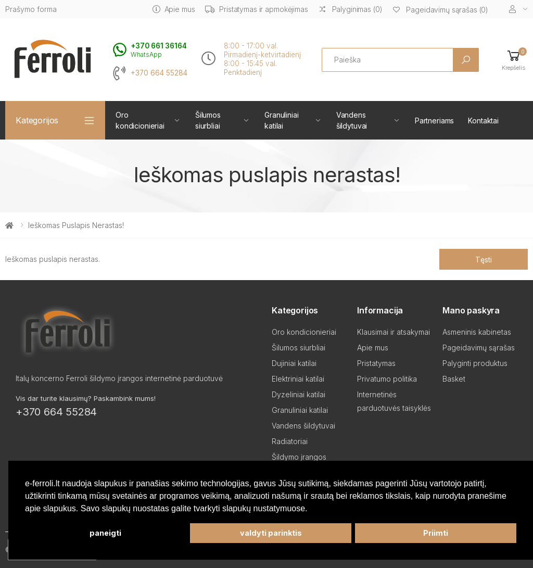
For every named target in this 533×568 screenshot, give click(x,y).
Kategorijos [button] (37, 120)
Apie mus (174, 9)
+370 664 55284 (159, 73)
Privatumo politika (387, 378)
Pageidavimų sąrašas (478, 347)
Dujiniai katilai (294, 363)
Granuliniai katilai (281, 120)
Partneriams (434, 120)
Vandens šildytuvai (351, 120)
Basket (453, 378)
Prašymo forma (31, 9)
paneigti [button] (105, 532)
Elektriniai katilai (298, 378)
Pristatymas (376, 363)
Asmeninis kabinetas (476, 331)
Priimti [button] (435, 532)
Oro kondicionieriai (140, 120)
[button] (513, 59)
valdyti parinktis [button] (271, 532)
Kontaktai (483, 120)
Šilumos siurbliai (208, 120)
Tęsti (483, 259)
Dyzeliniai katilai (298, 394)
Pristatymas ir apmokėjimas (256, 9)
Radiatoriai (290, 441)
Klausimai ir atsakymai (393, 331)
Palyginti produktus (474, 363)
